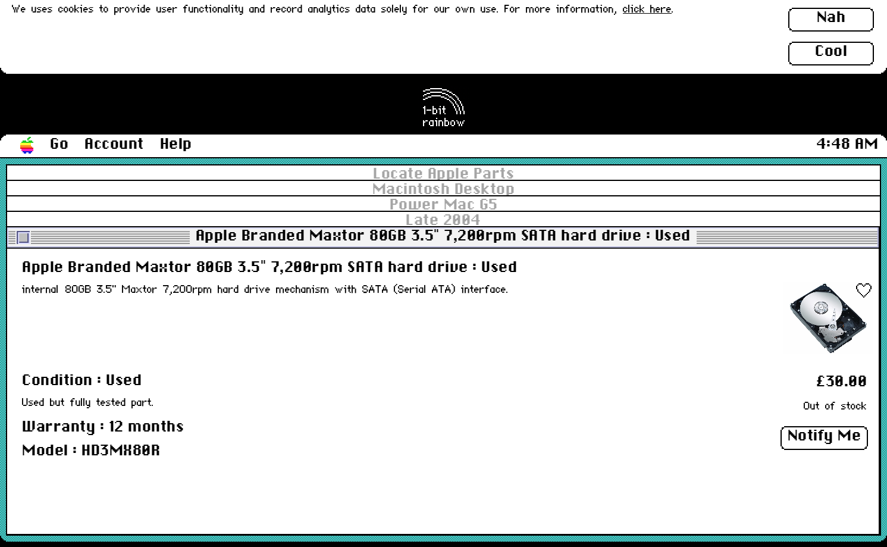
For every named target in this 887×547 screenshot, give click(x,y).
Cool (831, 52)
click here (647, 10)
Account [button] (114, 144)
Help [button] (176, 144)
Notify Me (824, 436)
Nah (831, 18)
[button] (27, 146)
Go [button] (59, 144)
